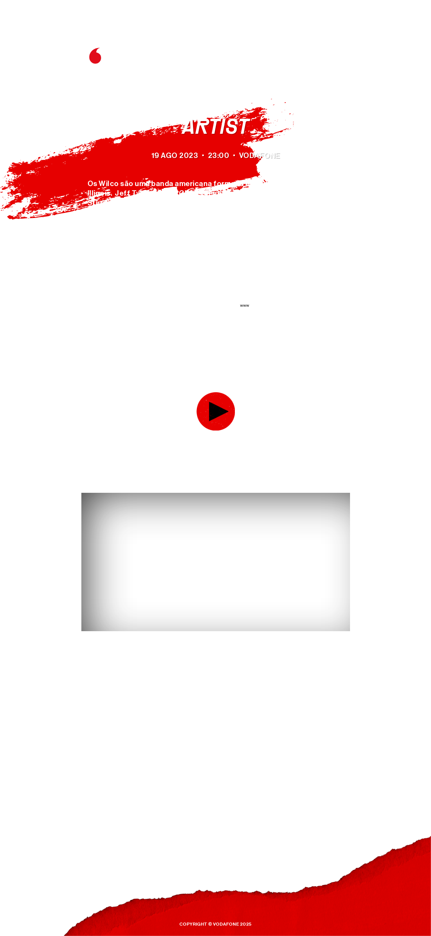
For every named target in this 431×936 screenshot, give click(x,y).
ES (349, 35)
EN (336, 35)
